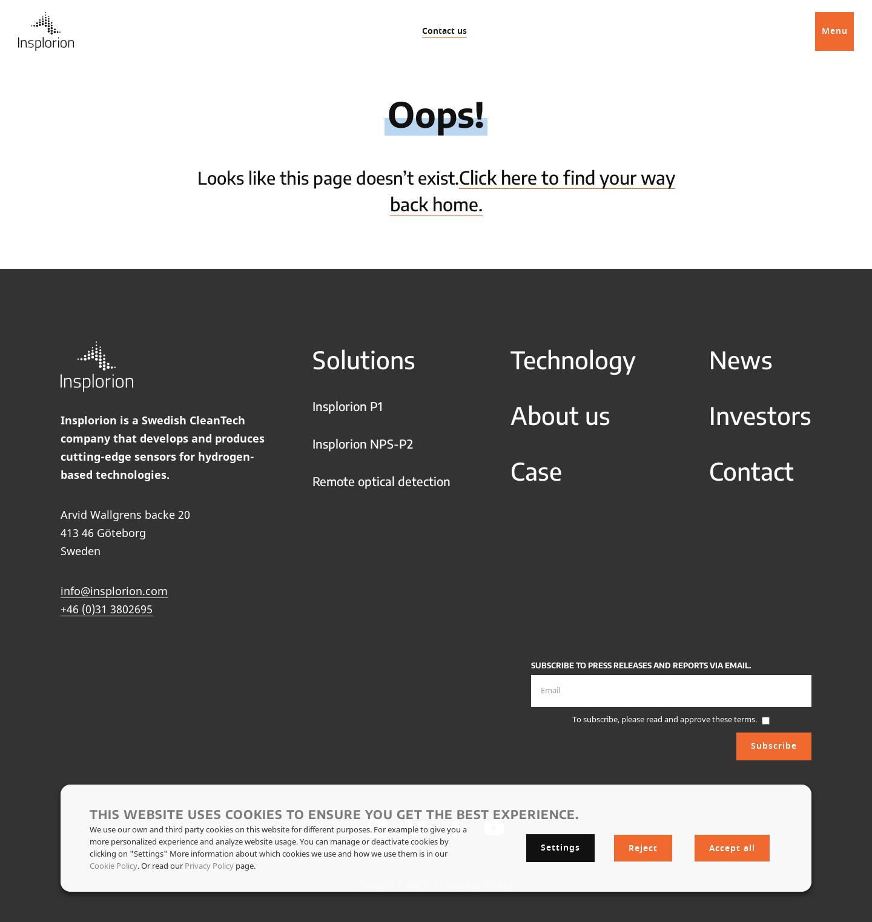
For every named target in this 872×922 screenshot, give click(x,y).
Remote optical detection (381, 481)
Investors (760, 415)
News (741, 359)
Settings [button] (560, 847)
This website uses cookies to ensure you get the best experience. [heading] (335, 814)
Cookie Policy (113, 865)
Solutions (363, 359)
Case (536, 471)
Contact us (444, 31)
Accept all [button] (732, 848)
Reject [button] (643, 848)
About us (560, 415)
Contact (751, 471)
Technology (573, 359)
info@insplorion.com (114, 591)
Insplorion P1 (347, 405)
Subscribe (774, 746)
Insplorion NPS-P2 (362, 443)
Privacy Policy (209, 865)
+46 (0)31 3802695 (107, 609)
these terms (733, 719)
